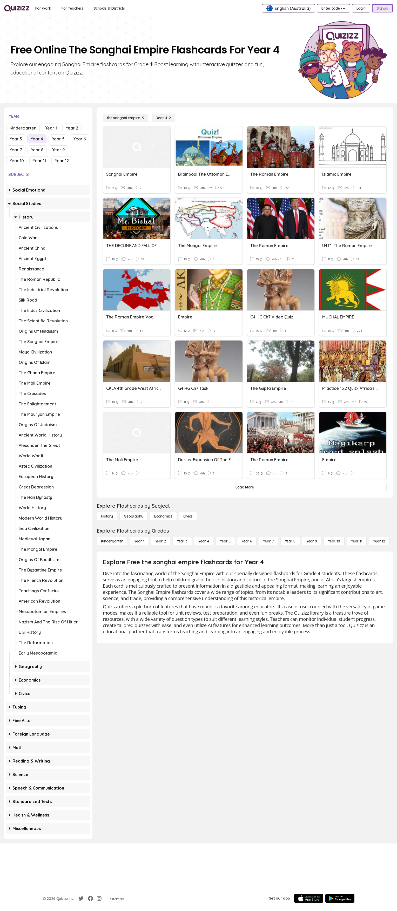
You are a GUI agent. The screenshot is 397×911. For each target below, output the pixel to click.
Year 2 (72, 128)
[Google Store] (339, 898)
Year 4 (37, 138)
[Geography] (133, 516)
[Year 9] (311, 541)
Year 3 (16, 138)
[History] (107, 516)
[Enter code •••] (333, 8)
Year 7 (16, 149)
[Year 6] (247, 541)
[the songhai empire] (125, 118)
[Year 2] (160, 541)
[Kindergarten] (112, 541)
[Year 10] (334, 541)
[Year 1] (139, 541)
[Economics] (163, 516)
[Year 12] (379, 541)
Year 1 (51, 128)
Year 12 (62, 160)
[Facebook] (90, 898)
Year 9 (58, 149)
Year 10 (17, 160)
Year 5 (58, 138)
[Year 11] (357, 541)
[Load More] (245, 487)
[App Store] (308, 898)
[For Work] (43, 8)
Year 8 (37, 149)
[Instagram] (99, 898)
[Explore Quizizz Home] (16, 8)
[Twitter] (81, 898)
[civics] (188, 516)
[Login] (361, 8)
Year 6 (79, 138)
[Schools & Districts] (109, 8)
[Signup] (382, 8)
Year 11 (39, 160)
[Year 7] (268, 541)
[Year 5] (225, 541)
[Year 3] (182, 541)
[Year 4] (163, 118)
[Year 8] (290, 541)
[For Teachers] (72, 8)
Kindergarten (23, 128)
